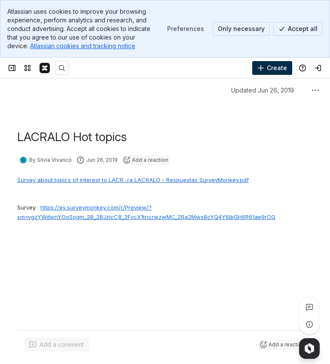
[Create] (272, 68)
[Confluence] (45, 68)
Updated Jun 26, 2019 (262, 90)
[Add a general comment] (56, 345)
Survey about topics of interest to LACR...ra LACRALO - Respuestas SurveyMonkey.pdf (133, 179)
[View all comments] (309, 307)
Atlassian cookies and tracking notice (82, 45)
